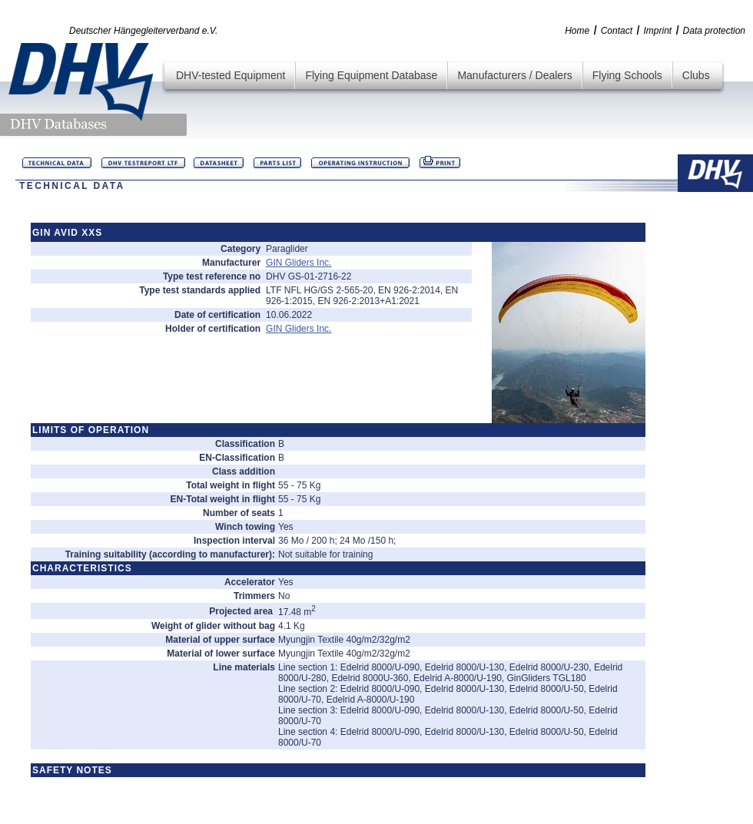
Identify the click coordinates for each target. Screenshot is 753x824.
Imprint (657, 30)
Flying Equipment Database (371, 75)
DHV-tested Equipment (230, 75)
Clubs (696, 75)
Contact (616, 30)
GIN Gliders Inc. (298, 262)
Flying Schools (627, 75)
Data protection (714, 30)
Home (577, 30)
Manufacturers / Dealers (514, 75)
